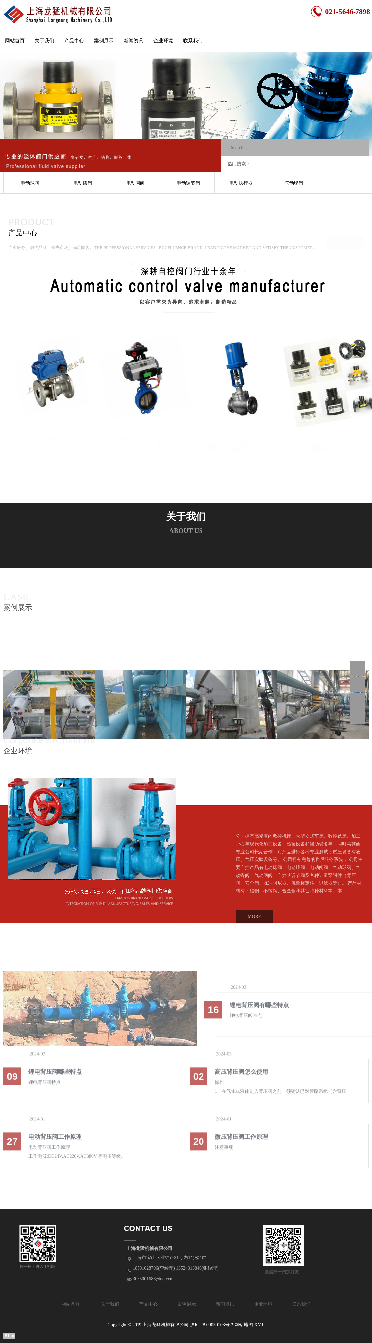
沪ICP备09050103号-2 (211, 1324)
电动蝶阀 (83, 183)
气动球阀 (294, 183)
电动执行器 (241, 183)
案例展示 (104, 40)
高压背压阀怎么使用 (241, 1076)
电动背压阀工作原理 (55, 1141)
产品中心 (74, 40)
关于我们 (44, 40)
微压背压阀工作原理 (241, 1141)
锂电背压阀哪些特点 (55, 1076)
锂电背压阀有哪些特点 (259, 1009)
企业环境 (163, 40)
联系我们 (193, 40)
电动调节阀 (188, 183)
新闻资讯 (133, 40)
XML (259, 1324)
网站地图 (243, 1324)
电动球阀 (30, 183)
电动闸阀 (135, 183)
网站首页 (15, 40)
